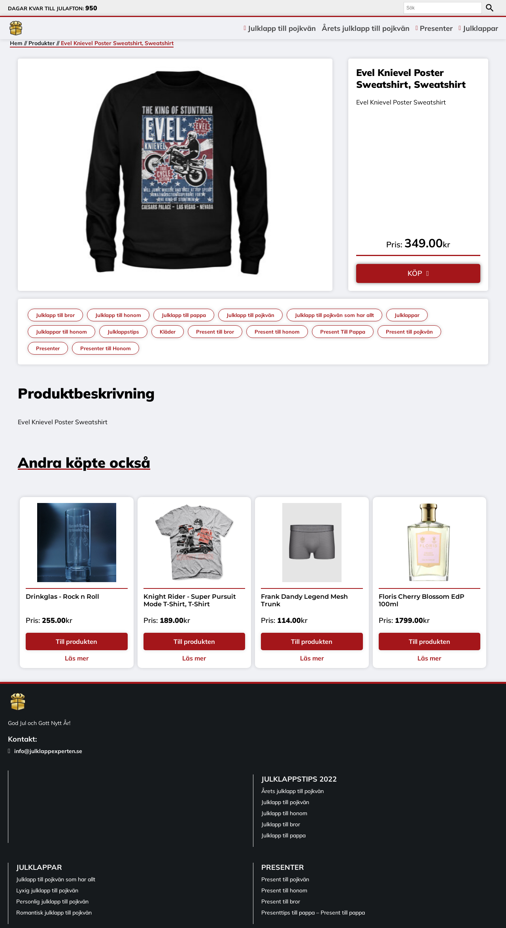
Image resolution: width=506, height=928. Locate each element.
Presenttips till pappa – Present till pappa (313, 912)
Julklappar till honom (61, 331)
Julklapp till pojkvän (282, 28)
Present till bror (215, 331)
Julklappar (480, 28)
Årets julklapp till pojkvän (366, 28)
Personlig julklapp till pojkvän (52, 901)
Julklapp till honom (118, 315)
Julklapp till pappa (184, 315)
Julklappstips (123, 331)
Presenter (436, 28)
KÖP (415, 273)
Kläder (168, 331)
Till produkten (76, 641)
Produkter (41, 43)
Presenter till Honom (105, 348)
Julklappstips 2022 (299, 779)
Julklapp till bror (55, 315)
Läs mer (77, 658)
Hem (16, 43)
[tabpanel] (175, 172)
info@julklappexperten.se (45, 751)
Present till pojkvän (409, 331)
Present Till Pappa (342, 331)
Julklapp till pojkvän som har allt (334, 315)
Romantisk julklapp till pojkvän (54, 912)
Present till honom (277, 331)
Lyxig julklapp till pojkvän (47, 890)
